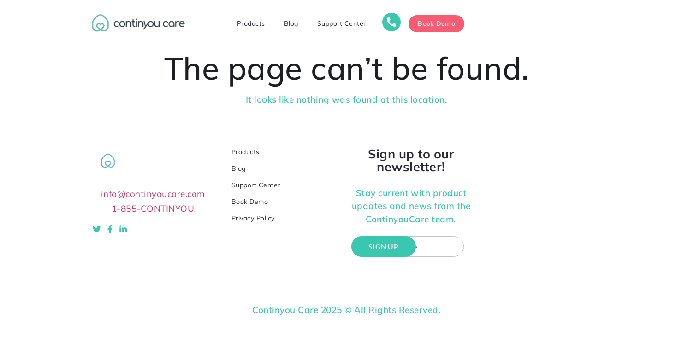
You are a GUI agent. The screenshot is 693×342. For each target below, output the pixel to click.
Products (251, 23)
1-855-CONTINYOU (153, 209)
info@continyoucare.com (153, 194)
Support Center (341, 23)
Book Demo (249, 201)
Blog (291, 23)
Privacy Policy (253, 218)
